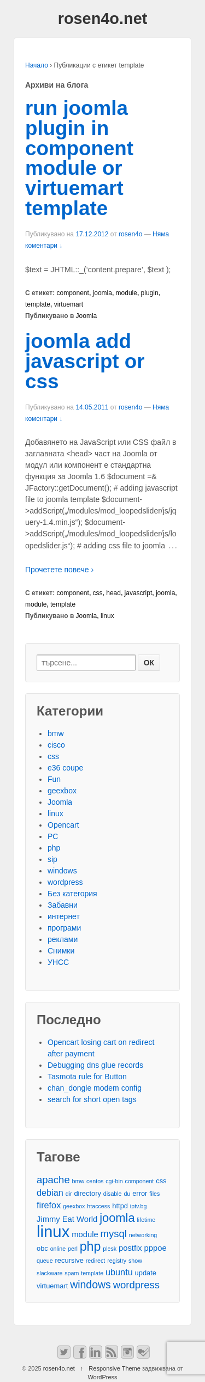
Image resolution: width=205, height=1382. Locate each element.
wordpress (65, 882)
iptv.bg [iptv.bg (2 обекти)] (138, 1206)
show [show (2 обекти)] (135, 1260)
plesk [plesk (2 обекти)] (109, 1248)
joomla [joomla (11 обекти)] (116, 1218)
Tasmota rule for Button (87, 1076)
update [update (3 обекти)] (145, 1273)
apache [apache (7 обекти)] (53, 1179)
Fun (54, 779)
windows (62, 870)
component (73, 293)
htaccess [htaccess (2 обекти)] (98, 1206)
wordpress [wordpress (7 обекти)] (136, 1285)
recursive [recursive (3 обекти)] (69, 1260)
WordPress (102, 1377)
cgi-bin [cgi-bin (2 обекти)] (114, 1181)
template (37, 304)
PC (53, 836)
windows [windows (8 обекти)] (90, 1285)
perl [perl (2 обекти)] (73, 1248)
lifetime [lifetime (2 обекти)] (146, 1219)
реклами (63, 939)
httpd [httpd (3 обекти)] (120, 1206)
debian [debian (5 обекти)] (50, 1192)
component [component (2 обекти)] (139, 1181)
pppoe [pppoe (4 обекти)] (155, 1248)
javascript (139, 593)
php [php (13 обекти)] (90, 1246)
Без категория (72, 893)
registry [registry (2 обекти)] (116, 1260)
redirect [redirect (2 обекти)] (96, 1260)
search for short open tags (92, 1099)
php (54, 847)
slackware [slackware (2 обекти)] (49, 1273)
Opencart (63, 825)
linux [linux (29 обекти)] (53, 1231)
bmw (56, 733)
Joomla (86, 316)
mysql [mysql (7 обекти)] (114, 1233)
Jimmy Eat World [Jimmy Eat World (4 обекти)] (67, 1219)
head (113, 593)
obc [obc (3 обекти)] (42, 1248)
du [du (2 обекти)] (127, 1193)
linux (107, 616)
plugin (150, 293)
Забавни (63, 905)
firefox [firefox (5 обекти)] (49, 1205)
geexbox (62, 790)
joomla (102, 293)
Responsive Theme (114, 1368)
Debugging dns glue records (95, 1065)
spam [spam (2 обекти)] (72, 1273)
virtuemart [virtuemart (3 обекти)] (52, 1286)
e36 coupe (65, 767)
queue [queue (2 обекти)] (45, 1260)
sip (52, 859)
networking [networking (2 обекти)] (143, 1235)
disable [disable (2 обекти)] (112, 1193)
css (98, 593)
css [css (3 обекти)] (161, 1181)
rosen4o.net (103, 18)
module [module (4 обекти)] (85, 1234)
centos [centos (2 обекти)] (94, 1181)
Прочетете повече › (59, 569)
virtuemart (68, 304)
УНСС (58, 962)
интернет (64, 916)
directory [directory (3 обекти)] (87, 1193)
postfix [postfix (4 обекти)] (130, 1248)
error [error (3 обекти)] (139, 1193)
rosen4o (130, 234)
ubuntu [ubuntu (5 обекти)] (119, 1272)
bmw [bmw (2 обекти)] (78, 1181)
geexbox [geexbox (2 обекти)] (74, 1206)
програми (64, 928)
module (126, 293)
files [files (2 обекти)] (154, 1193)
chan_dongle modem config (95, 1088)
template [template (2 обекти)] (92, 1273)
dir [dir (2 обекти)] (69, 1193)
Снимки (61, 950)
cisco (56, 745)
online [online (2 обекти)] (58, 1248)
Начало (36, 65)
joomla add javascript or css (85, 361)
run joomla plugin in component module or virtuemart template (79, 158)
